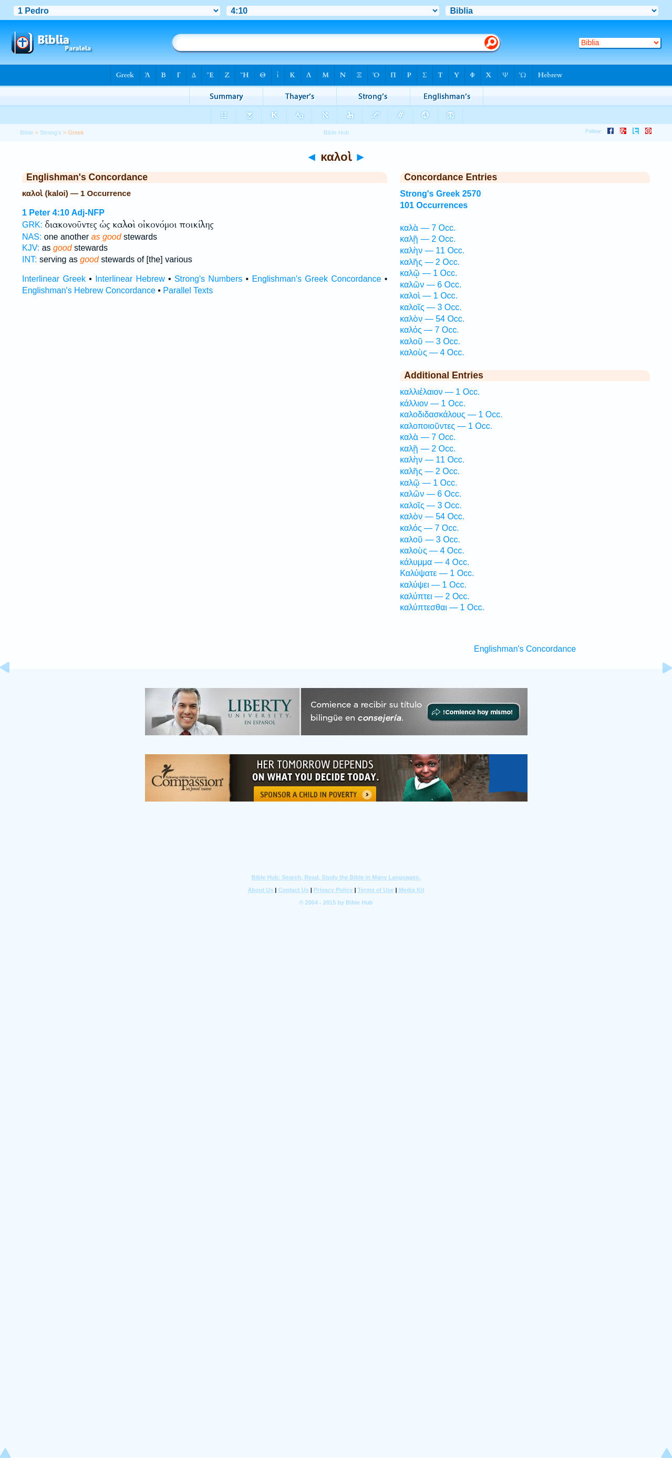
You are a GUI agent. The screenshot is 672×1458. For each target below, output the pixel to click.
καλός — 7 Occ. (429, 329)
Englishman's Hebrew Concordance (89, 290)
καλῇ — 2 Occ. (428, 238)
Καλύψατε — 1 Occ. (437, 573)
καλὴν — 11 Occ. (432, 250)
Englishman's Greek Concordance (316, 278)
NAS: (32, 236)
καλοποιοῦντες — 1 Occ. (446, 426)
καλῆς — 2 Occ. (430, 262)
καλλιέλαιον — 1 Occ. (440, 391)
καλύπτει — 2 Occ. (435, 596)
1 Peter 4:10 (45, 212)
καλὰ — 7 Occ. (428, 227)
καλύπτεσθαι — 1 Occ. (442, 607)
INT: (29, 259)
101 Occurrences (434, 205)
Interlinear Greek (54, 278)
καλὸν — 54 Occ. (432, 318)
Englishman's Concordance (525, 648)
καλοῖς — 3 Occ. (431, 307)
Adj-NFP (88, 212)
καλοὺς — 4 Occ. (432, 352)
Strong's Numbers (208, 278)
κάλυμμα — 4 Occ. (434, 562)
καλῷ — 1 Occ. (428, 273)
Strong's (50, 132)
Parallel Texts (188, 290)
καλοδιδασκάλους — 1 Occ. (451, 414)
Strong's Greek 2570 (440, 193)
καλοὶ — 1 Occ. (429, 295)
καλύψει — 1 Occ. (433, 584)
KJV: (30, 247)
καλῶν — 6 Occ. (430, 284)
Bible (26, 132)
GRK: (32, 224)
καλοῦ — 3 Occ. (430, 341)
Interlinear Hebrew (130, 278)
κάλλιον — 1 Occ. (433, 403)
